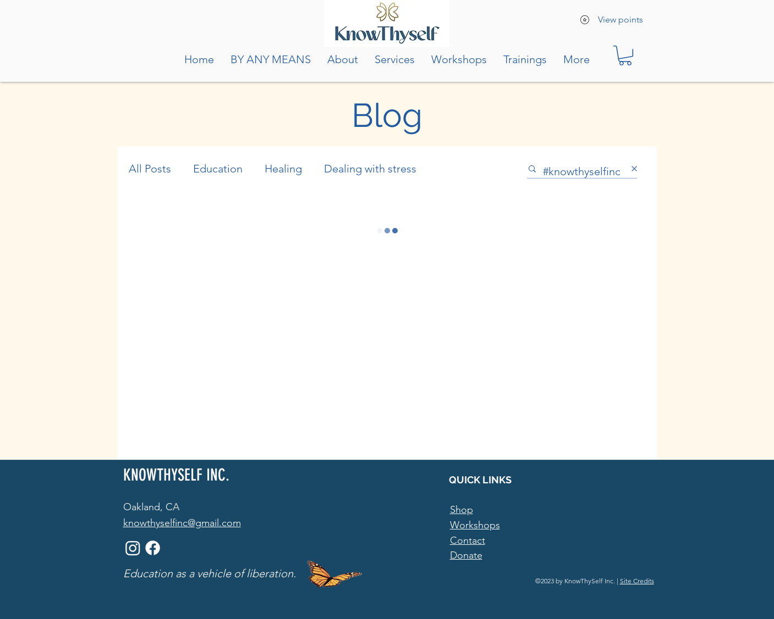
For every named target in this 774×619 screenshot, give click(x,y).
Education (218, 168)
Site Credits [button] (637, 581)
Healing (283, 168)
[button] (625, 55)
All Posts (150, 168)
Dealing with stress (370, 168)
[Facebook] (152, 547)
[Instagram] (132, 547)
